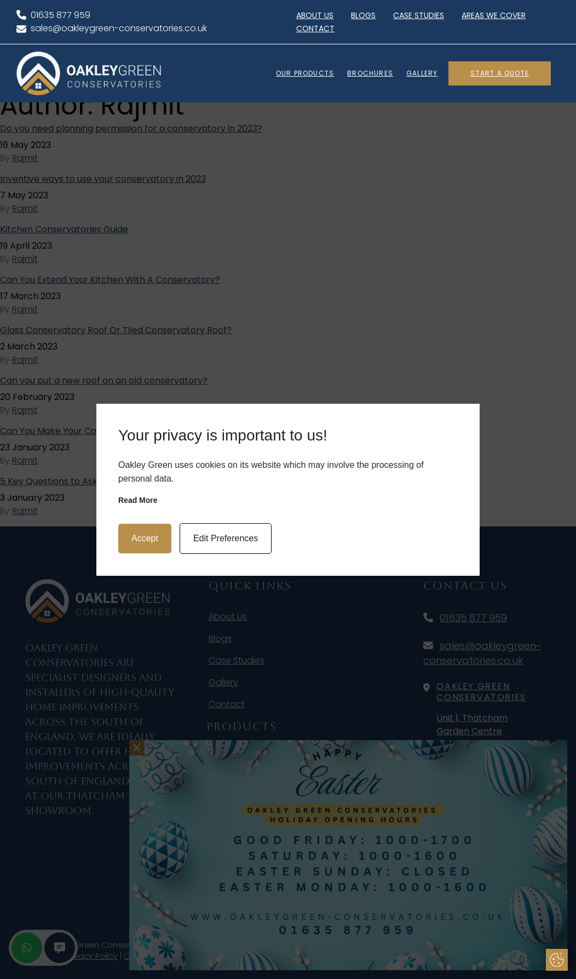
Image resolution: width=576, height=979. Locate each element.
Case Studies (418, 15)
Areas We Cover (494, 15)
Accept (144, 538)
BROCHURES (370, 73)
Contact (315, 28)
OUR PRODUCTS (305, 73)
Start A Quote (499, 73)
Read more (138, 500)
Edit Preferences (225, 538)
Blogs (363, 15)
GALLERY (421, 73)
